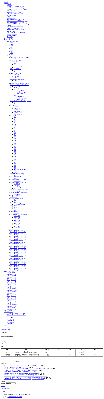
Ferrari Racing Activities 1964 (18, 245)
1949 (15, 172)
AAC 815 (9, 5)
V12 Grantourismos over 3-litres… (16, 19)
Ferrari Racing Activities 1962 (18, 248)
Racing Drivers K (11, 287)
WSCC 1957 (17, 221)
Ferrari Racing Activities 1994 (18, 237)
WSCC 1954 (17, 226)
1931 (11, 51)
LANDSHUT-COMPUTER (14, 397)
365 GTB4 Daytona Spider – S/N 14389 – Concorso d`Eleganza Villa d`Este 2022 (25, 376)
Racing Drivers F (11, 280)
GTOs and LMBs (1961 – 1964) (15, 13)
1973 (15, 134)
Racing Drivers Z (11, 309)
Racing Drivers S (11, 299)
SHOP (5, 325)
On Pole (6, 2)
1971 (15, 137)
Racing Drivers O (11, 293)
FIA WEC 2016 (18, 108)
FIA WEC (13, 105)
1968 (15, 141)
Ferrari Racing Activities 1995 (18, 236)
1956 (15, 159)
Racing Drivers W (12, 304)
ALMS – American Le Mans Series (19, 57)
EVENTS (6, 316)
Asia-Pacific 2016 (21, 99)
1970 (15, 138)
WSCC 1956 (17, 223)
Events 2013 (10, 320)
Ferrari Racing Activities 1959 (18, 252)
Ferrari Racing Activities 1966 (18, 242)
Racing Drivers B (11, 274)
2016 (15, 67)
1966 (15, 144)
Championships (11, 56)
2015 (15, 120)
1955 (15, 160)
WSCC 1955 (17, 224)
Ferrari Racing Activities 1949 (18, 267)
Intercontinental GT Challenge (18, 179)
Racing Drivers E (11, 278)
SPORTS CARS (8, 3)
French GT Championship (17, 173)
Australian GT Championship (18, 66)
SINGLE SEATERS (9, 38)
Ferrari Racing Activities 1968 (18, 239)
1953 (15, 163)
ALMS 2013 (17, 58)
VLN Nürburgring (15, 211)
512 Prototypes (11, 18)
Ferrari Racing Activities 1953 (18, 261)
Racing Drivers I (11, 284)
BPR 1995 (16, 76)
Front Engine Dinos (12, 35)
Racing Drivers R (11, 297)
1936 (11, 44)
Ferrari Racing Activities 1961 (18, 249)
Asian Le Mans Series (16, 60)
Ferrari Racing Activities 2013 (18, 233)
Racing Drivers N (11, 291)
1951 (15, 166)
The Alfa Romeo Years (13, 41)
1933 (11, 48)
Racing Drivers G (11, 281)
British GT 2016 (18, 80)
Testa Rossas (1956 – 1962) (14, 12)
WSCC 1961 (17, 216)
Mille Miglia (13, 197)
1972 (15, 136)
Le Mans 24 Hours (15, 195)
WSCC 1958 (17, 220)
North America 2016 (22, 98)
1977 (15, 128)
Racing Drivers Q (11, 296)
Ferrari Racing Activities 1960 (18, 251)
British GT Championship (17, 79)
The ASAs (10, 37)
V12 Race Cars (11, 10)
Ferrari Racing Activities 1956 (18, 256)
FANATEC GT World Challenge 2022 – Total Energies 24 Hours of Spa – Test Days (26, 368)
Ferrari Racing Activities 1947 (18, 269)
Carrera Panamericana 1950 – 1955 (19, 83)
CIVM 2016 (17, 194)
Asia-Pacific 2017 (21, 93)
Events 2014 (10, 319)
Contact (3, 391)
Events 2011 (10, 323)
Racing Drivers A (11, 272)
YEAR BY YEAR (12, 229)
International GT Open (16, 186)
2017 (15, 70)
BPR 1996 (16, 74)
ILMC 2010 (17, 185)
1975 (15, 131)
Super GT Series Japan (16, 203)
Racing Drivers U (11, 301)
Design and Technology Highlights (16, 32)
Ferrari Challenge (15, 88)
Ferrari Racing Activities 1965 (18, 243)
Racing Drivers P (11, 294)
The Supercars (11, 31)
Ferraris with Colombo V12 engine (16, 6)
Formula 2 (13, 170)
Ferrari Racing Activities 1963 (18, 246)
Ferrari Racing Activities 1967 (18, 240)
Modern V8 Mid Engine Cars (14, 28)
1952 (15, 165)
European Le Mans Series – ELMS (19, 85)
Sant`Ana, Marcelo (7, 329)
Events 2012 (10, 322)
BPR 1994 (16, 77)
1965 (15, 146)
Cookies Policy (5, 388)
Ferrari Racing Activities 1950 (18, 265)
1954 (15, 162)
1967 (15, 143)
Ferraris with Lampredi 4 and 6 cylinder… (18, 9)
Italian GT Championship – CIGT (19, 189)
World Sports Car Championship (18, 214)
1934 (11, 47)
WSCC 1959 (17, 219)
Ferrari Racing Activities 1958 (18, 253)
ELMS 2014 (17, 86)
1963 (15, 149)
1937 (11, 42)
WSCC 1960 (17, 217)
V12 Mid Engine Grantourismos (15, 26)
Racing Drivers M (12, 290)
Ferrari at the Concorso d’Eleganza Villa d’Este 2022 (18, 371)
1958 (15, 156)
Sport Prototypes (11, 15)
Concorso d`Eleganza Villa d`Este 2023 (14, 367)
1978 (15, 127)
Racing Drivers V (11, 303)
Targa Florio (13, 205)
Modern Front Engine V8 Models (16, 29)
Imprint (3, 386)
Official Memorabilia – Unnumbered (16, 315)
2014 (15, 63)
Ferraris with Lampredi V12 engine (16, 7)
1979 (15, 125)
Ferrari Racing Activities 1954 (18, 259)
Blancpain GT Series (15, 69)
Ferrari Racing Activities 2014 (18, 232)
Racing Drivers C (11, 275)
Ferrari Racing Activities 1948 (18, 268)
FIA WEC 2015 (18, 109)
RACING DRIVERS (9, 271)
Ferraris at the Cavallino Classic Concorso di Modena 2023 (19, 365)
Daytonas (9, 25)
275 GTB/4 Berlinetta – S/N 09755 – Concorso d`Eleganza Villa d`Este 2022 (24, 379)
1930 (11, 53)
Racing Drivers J (11, 285)
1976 (15, 130)
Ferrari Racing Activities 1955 (18, 258)
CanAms (9, 16)
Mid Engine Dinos (12, 34)
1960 (15, 153)
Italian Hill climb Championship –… (20, 192)
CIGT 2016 (17, 191)
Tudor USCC (13, 207)
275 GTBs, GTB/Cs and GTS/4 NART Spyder (19, 23)
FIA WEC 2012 (18, 114)
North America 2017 (22, 92)
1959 (15, 154)
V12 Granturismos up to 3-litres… (16, 22)
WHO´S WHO (8, 310)
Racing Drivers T (11, 300)
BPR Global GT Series (16, 73)
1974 (15, 133)
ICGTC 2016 (17, 181)
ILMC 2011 (17, 184)
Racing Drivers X (11, 306)
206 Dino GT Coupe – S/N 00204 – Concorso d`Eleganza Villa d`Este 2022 (23, 377)
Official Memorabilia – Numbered (16, 313)
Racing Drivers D (11, 277)
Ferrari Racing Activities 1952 (18, 262)
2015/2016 (16, 61)
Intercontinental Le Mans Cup (18, 182)
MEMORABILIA (8, 312)
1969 (15, 140)
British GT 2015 (18, 82)
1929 (11, 54)
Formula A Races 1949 (20, 169)
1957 (15, 157)
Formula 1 (13, 115)
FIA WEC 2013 (18, 112)
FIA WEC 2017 (18, 106)
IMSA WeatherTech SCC (16, 176)
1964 (15, 147)
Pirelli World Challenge (16, 198)
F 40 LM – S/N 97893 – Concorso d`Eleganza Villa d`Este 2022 (20, 374)
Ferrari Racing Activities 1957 (18, 255)
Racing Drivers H (11, 283)
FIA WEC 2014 (18, 111)
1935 (11, 45)
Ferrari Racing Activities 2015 (18, 230)
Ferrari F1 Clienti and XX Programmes (20, 101)
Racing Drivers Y (11, 307)
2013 (15, 64)
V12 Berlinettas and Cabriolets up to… (17, 21)
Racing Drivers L (11, 288)
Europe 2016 (20, 96)
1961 (15, 152)
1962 (15, 150)
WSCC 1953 (17, 227)
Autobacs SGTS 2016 (19, 204)
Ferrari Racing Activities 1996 (18, 235)
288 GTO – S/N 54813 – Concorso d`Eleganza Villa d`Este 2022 (21, 373)
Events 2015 (10, 317)
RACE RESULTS (8, 40)
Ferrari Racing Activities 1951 (18, 264)
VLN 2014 (16, 213)
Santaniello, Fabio (5, 327)
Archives (3, 383)
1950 (15, 168)
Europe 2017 (20, 90)
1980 (15, 124)
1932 (11, 50)
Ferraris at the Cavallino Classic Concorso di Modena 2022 (19, 370)
